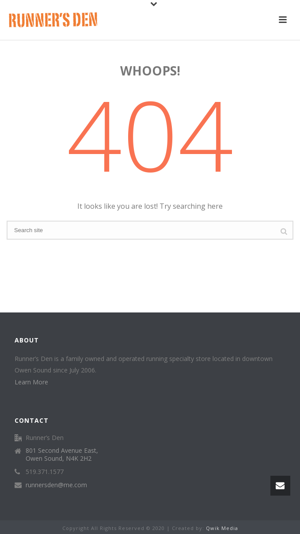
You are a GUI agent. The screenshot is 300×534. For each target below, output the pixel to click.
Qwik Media (222, 528)
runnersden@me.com (56, 485)
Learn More (31, 382)
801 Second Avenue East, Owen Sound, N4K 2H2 (62, 455)
